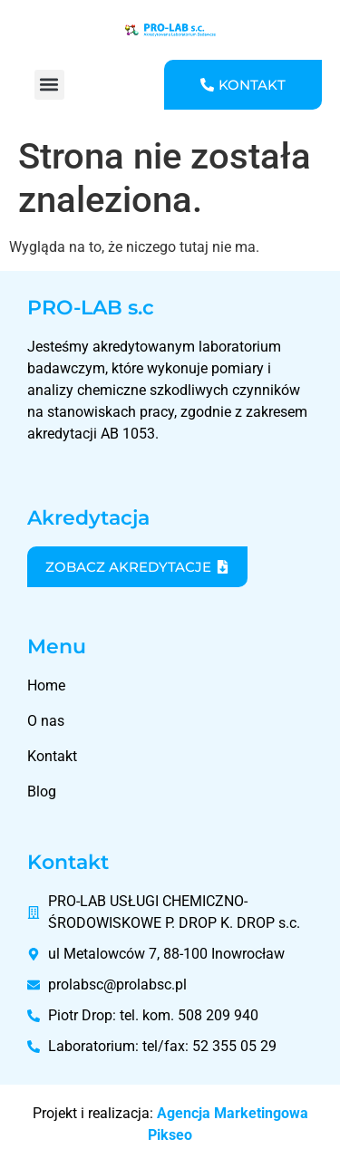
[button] (49, 85)
